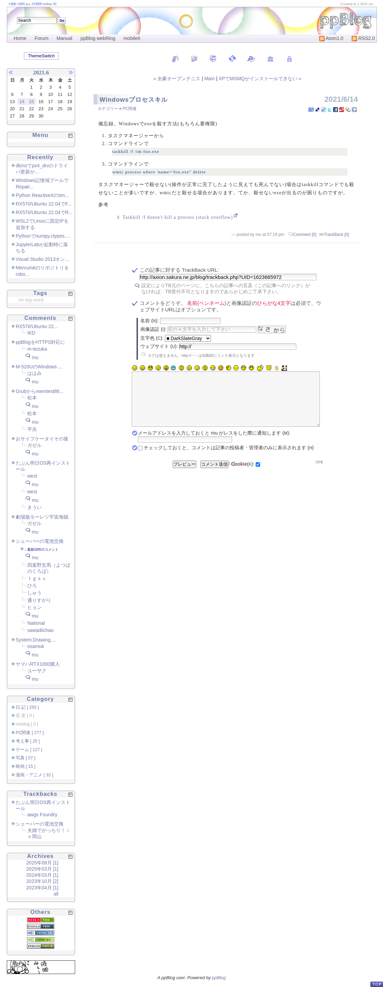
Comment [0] (304, 234)
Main (209, 78)
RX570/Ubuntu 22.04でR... (44, 212)
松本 (32, 397)
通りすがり (39, 600)
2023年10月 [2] (42, 881)
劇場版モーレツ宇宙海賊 (42, 517)
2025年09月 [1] (42, 862)
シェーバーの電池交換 (39, 541)
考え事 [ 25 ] (28, 741)
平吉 (32, 429)
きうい (34, 507)
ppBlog (219, 977)
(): (242, 474)
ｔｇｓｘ (36, 578)
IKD (31, 333)
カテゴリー (108, 108)
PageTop (376, 984)
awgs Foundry (42, 814)
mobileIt (132, 38)
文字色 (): (152, 338)
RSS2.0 (363, 38)
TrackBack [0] (336, 234)
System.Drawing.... (36, 640)
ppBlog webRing (98, 38)
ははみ (34, 373)
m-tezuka (37, 349)
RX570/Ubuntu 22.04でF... (43, 204)
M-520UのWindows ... (39, 366)
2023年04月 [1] (42, 887)
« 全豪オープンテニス (178, 78)
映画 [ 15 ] (26, 766)
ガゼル (34, 445)
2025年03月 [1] (42, 869)
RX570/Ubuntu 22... (37, 326)
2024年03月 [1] (42, 875)
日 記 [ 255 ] (27, 707)
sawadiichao (40, 630)
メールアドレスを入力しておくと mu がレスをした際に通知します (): (214, 443)
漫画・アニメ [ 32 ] (34, 775)
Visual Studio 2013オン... (42, 259)
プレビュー (184, 474)
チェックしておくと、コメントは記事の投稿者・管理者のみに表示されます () (229, 458)
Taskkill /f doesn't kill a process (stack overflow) (178, 217)
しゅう (34, 592)
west (32, 476)
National (36, 623)
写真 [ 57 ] (26, 758)
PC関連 (130, 108)
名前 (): (149, 320)
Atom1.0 (331, 38)
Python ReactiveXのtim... (42, 195)
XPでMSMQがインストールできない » (259, 78)
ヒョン (34, 607)
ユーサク (36, 670)
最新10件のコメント (42, 549)
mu (35, 357)
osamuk (35, 646)
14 (21, 101)
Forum (41, 38)
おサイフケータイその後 (42, 438)
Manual (64, 38)
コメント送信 (214, 474)
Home (20, 38)
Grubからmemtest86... (39, 391)
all (56, 894)
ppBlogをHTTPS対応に (40, 342)
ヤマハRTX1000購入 (38, 664)
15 (31, 101)
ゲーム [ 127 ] (29, 749)
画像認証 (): (153, 329)
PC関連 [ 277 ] (30, 732)
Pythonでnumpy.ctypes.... (43, 236)
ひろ (32, 585)
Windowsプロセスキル (134, 99)
